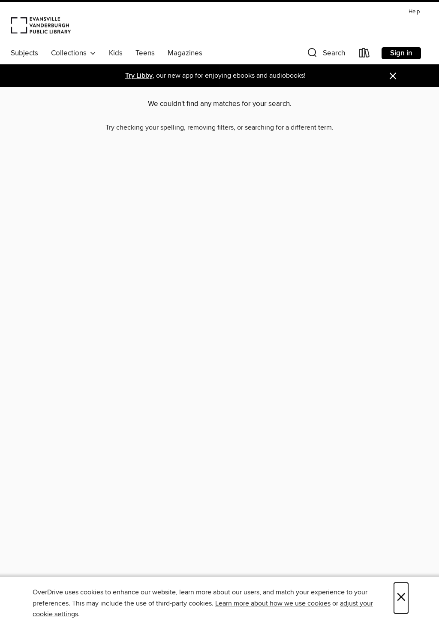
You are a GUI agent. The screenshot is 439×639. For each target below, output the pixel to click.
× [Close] (401, 598)
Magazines (185, 53)
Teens (145, 53)
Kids (116, 53)
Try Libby (139, 75)
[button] (325, 54)
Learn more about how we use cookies (273, 603)
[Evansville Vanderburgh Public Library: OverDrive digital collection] (40, 25)
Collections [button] (73, 53)
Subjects (24, 53)
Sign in (401, 53)
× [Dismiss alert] (392, 76)
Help (414, 12)
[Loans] (364, 54)
